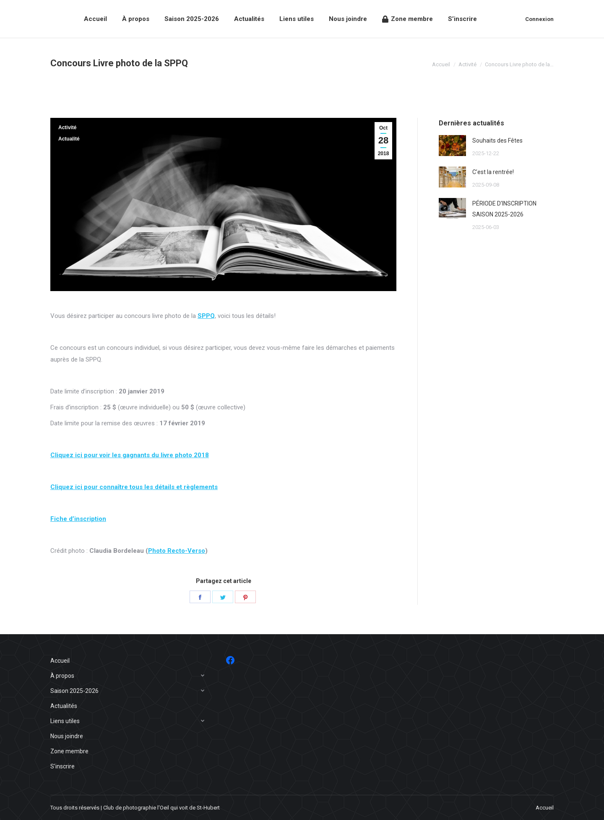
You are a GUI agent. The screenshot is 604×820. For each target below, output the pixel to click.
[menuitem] (95, 19)
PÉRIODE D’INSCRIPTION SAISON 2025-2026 (504, 209)
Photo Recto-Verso (176, 550)
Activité (67, 127)
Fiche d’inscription (78, 519)
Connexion (539, 19)
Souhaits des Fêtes (497, 140)
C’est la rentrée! (493, 172)
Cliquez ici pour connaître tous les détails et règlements (134, 487)
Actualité (69, 139)
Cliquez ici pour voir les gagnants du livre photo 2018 (129, 455)
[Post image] (452, 145)
